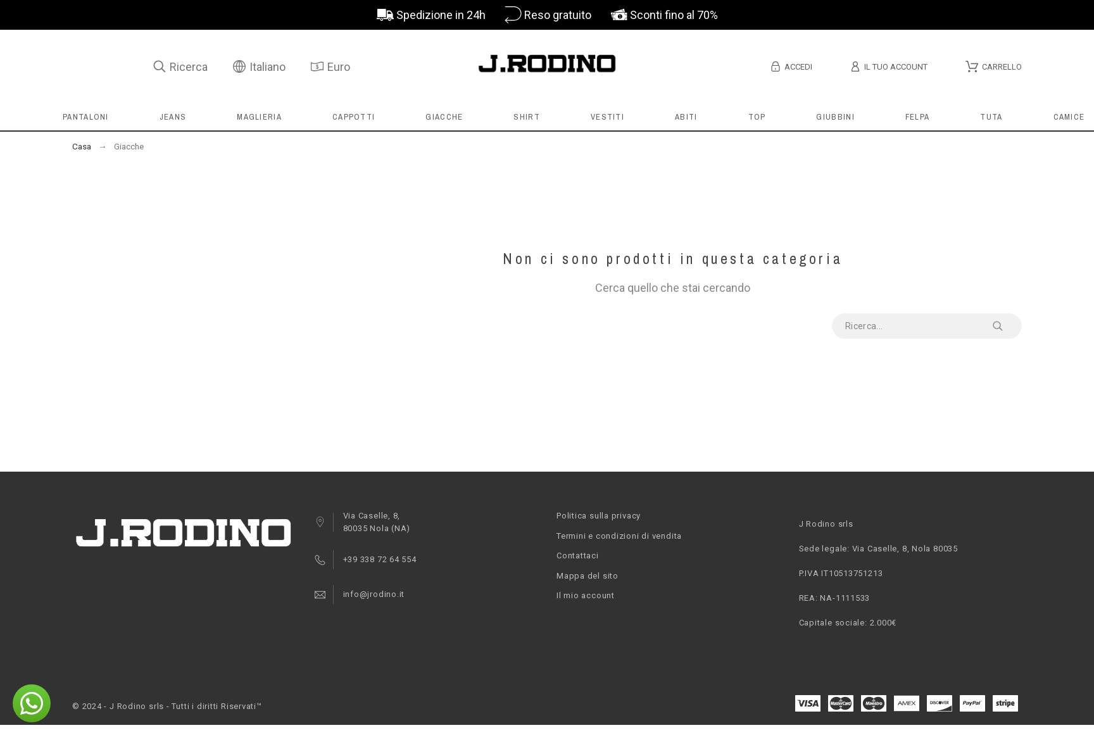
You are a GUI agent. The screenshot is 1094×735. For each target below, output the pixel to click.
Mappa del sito (587, 576)
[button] (32, 703)
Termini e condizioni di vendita (619, 536)
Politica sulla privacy (598, 515)
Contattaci (577, 555)
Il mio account (585, 595)
